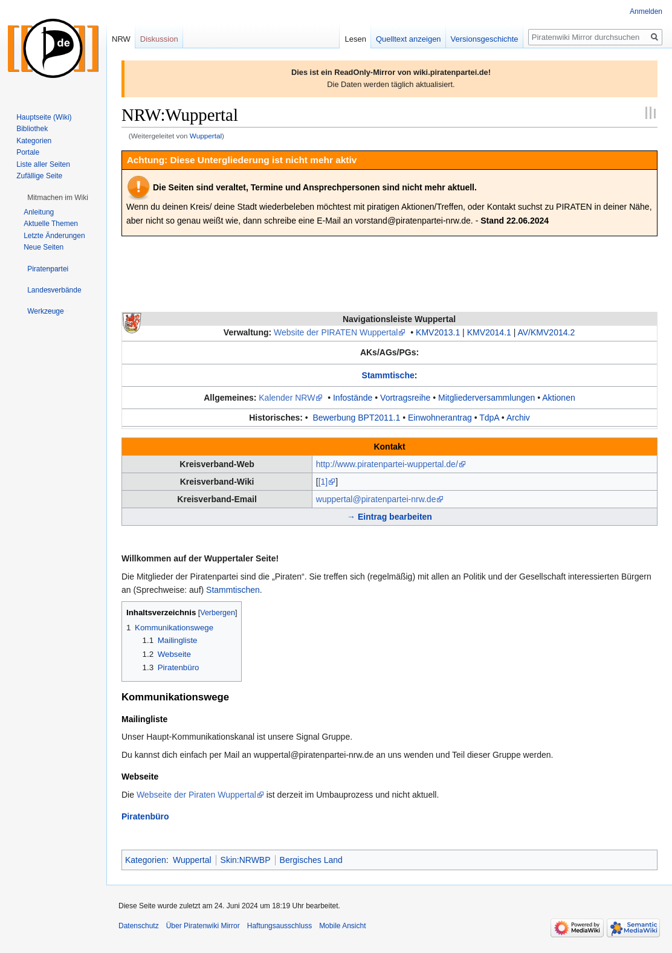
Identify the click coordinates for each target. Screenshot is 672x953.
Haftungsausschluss (279, 926)
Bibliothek (32, 128)
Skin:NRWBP (246, 860)
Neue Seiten (43, 247)
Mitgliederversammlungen (486, 397)
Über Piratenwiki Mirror (203, 926)
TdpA (489, 417)
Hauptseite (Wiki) (43, 117)
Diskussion (159, 39)
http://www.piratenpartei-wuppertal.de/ (387, 464)
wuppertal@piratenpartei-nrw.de (376, 499)
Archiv (518, 417)
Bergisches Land (311, 860)
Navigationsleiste (399, 319)
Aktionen (558, 397)
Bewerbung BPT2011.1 (357, 417)
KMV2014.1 (489, 332)
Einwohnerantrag (440, 417)
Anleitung (39, 212)
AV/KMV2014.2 (546, 332)
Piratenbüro (145, 816)
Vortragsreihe (405, 397)
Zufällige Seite (39, 176)
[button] (57, 197)
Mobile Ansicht (342, 926)
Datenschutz (138, 926)
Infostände (352, 397)
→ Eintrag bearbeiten (389, 517)
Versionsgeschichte (485, 39)
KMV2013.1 (438, 332)
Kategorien (145, 860)
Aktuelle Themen (51, 223)
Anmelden (646, 11)
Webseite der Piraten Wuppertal (196, 795)
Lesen (355, 39)
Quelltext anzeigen (408, 39)
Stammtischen (233, 590)
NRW (121, 39)
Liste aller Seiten (43, 164)
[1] (323, 481)
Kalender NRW (287, 397)
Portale (27, 152)
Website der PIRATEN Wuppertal (336, 332)
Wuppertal (206, 136)
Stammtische (388, 375)
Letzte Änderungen (54, 235)
